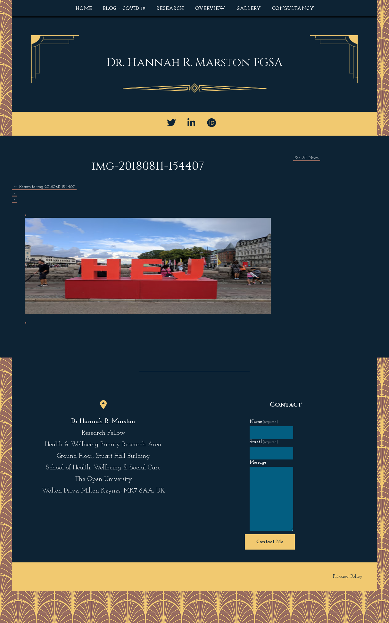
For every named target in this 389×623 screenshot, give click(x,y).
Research (170, 8)
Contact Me (269, 541)
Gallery (248, 8)
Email (264, 442)
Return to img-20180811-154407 (44, 186)
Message (258, 462)
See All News (307, 158)
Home (83, 8)
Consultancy (293, 8)
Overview (210, 8)
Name (264, 421)
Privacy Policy (348, 576)
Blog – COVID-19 (124, 8)
